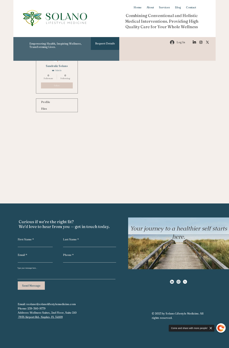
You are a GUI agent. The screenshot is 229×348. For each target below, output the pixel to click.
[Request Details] (105, 43)
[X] (207, 42)
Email (21, 255)
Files (44, 108)
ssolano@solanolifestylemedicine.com (51, 304)
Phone (67, 255)
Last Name (70, 239)
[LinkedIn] (194, 42)
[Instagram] (201, 42)
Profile (45, 102)
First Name (25, 239)
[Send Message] (31, 285)
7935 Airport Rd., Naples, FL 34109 (40, 317)
